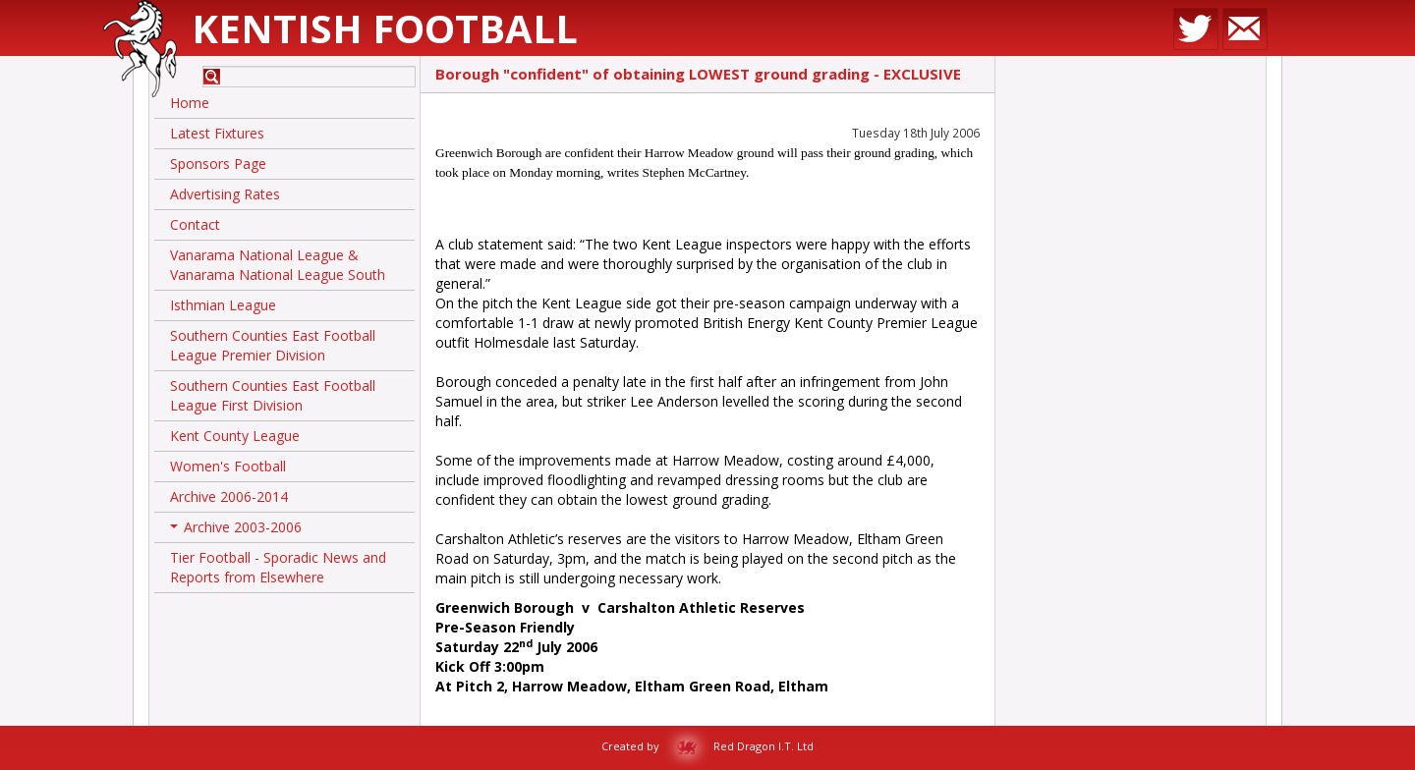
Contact (195, 224)
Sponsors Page (218, 163)
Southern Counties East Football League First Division (272, 395)
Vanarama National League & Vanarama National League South (277, 265)
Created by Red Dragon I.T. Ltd (707, 746)
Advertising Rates (225, 194)
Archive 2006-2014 (229, 496)
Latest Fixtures (217, 133)
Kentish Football (385, 28)
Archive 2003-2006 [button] (236, 530)
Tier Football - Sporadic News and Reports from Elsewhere (278, 567)
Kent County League (235, 435)
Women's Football (228, 466)
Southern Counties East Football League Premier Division (272, 345)
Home (189, 102)
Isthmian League (223, 305)
